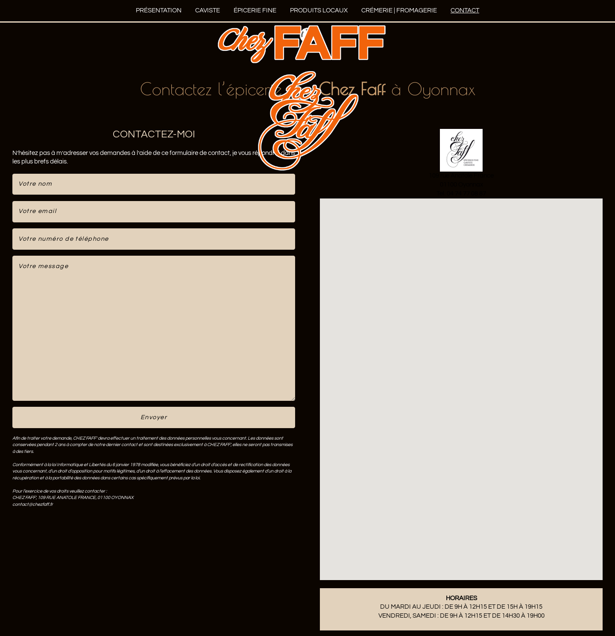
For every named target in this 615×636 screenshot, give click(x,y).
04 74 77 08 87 (466, 193)
